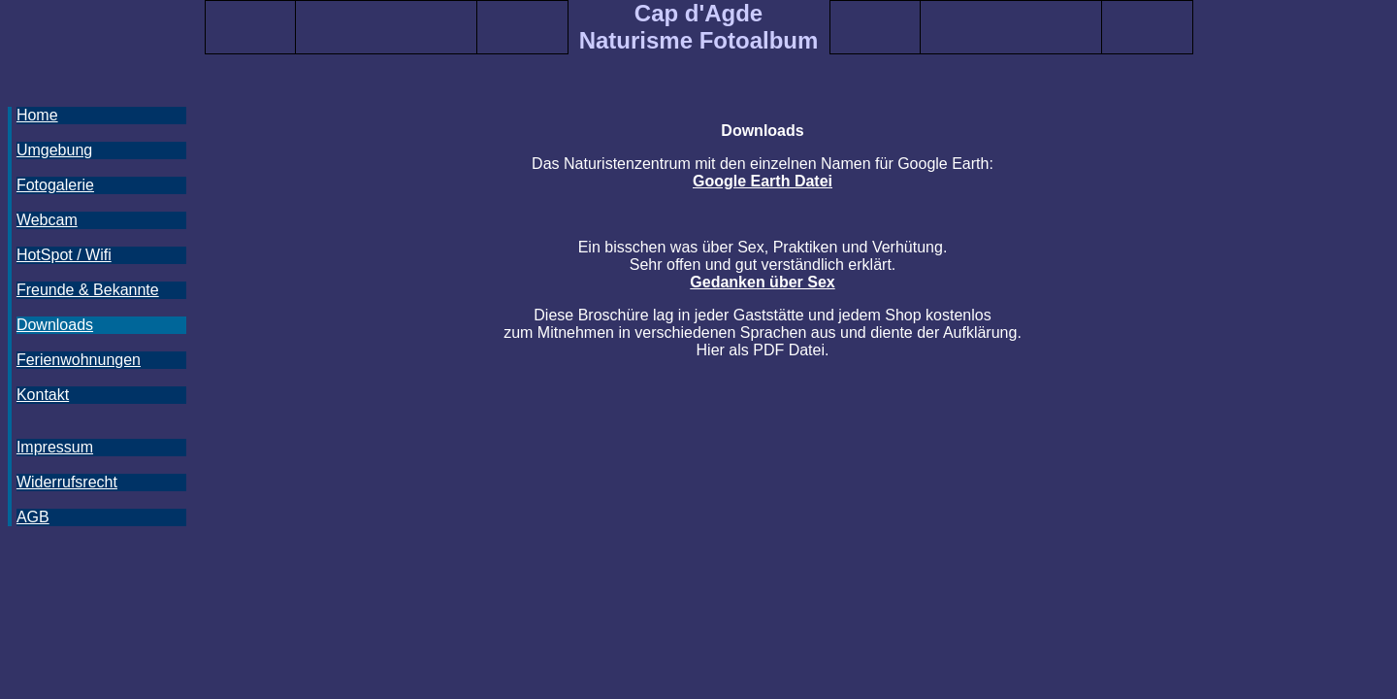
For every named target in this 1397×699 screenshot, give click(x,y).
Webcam (47, 220)
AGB (32, 517)
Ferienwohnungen (78, 359)
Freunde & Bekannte (87, 290)
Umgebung (54, 150)
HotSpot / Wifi (64, 255)
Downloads (54, 324)
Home (37, 115)
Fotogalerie (55, 185)
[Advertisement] (95, 603)
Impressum (54, 447)
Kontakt (42, 394)
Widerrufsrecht (66, 482)
